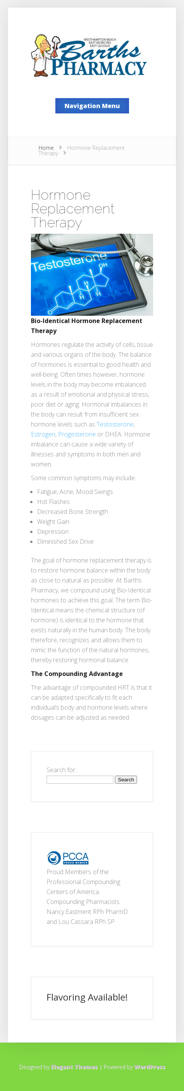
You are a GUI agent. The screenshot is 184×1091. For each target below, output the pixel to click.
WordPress (149, 1066)
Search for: (61, 770)
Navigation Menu (92, 106)
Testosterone (115, 424)
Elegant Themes (74, 1066)
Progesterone (77, 434)
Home (46, 147)
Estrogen (43, 434)
